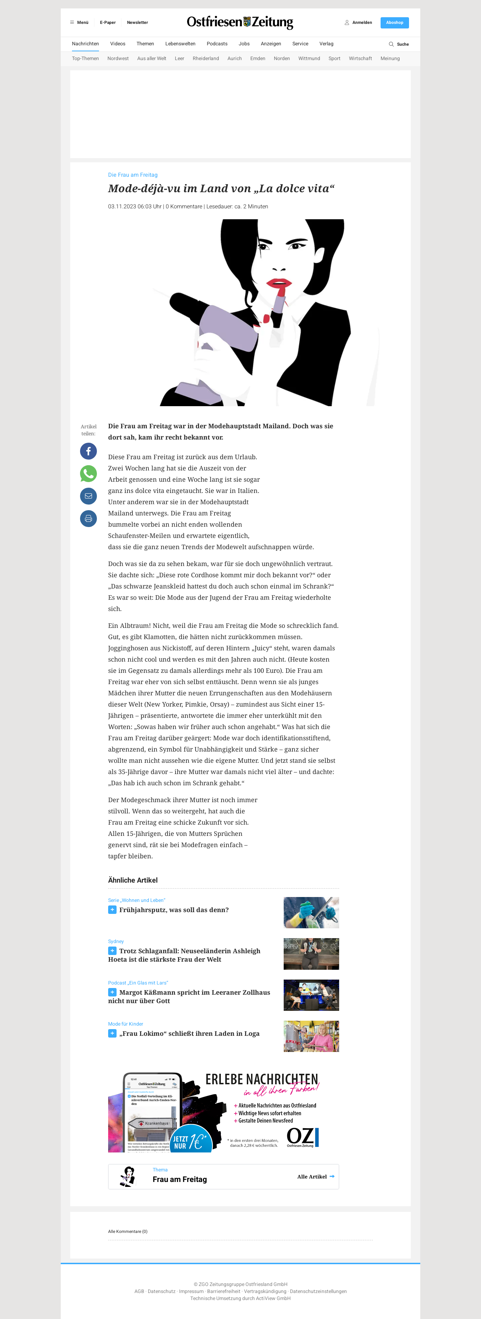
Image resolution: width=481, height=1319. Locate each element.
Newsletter (137, 22)
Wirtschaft (360, 58)
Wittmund (309, 58)
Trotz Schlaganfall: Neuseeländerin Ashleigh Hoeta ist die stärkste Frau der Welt (184, 955)
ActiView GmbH (273, 1298)
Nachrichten (85, 43)
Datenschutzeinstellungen (318, 1291)
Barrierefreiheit (223, 1291)
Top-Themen (85, 58)
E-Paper (108, 22)
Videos (117, 43)
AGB (139, 1291)
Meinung (390, 58)
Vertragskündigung (265, 1291)
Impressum (191, 1291)
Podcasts (217, 43)
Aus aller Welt (151, 58)
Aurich (235, 58)
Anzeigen (271, 43)
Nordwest (118, 58)
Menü (78, 22)
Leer (179, 58)
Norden (282, 58)
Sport (335, 58)
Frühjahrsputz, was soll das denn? (174, 909)
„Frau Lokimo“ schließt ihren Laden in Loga (189, 1033)
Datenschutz (162, 1291)
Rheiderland (206, 58)
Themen (145, 43)
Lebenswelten (180, 43)
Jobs (244, 43)
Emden (257, 58)
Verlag (326, 43)
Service (300, 43)
